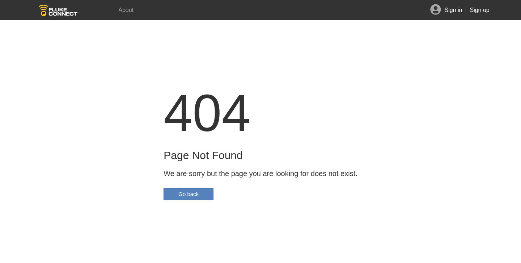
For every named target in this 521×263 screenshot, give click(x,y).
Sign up (479, 10)
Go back (188, 194)
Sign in (453, 10)
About (126, 10)
